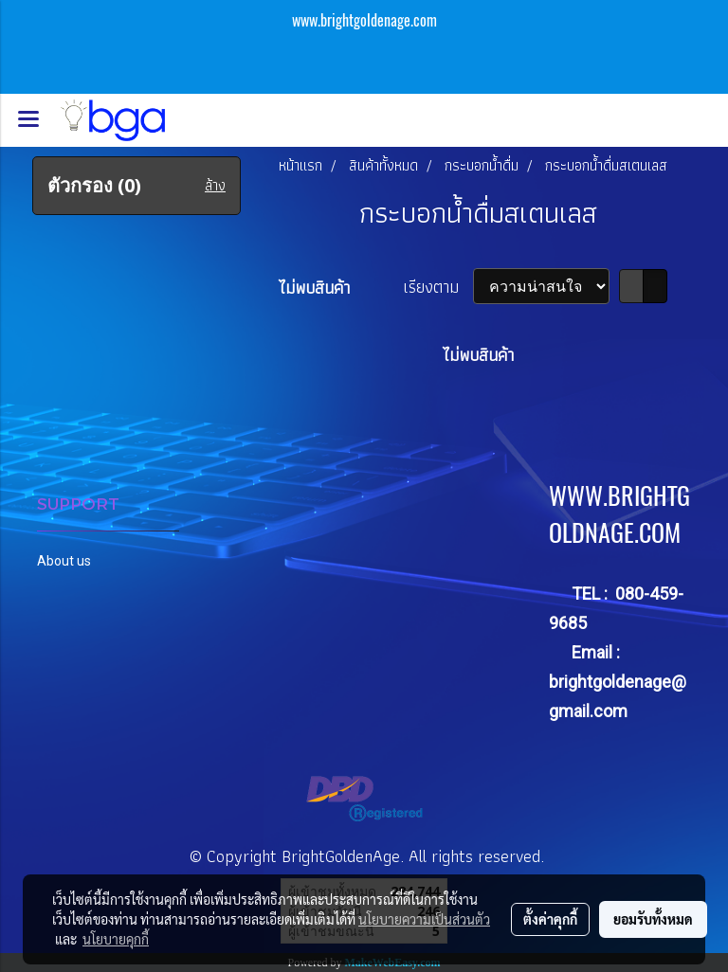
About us (64, 560)
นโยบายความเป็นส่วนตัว (424, 918)
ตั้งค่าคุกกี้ (550, 918)
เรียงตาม (438, 286)
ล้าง (215, 185)
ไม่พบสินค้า (314, 287)
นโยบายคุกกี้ (115, 938)
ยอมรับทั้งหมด (653, 918)
